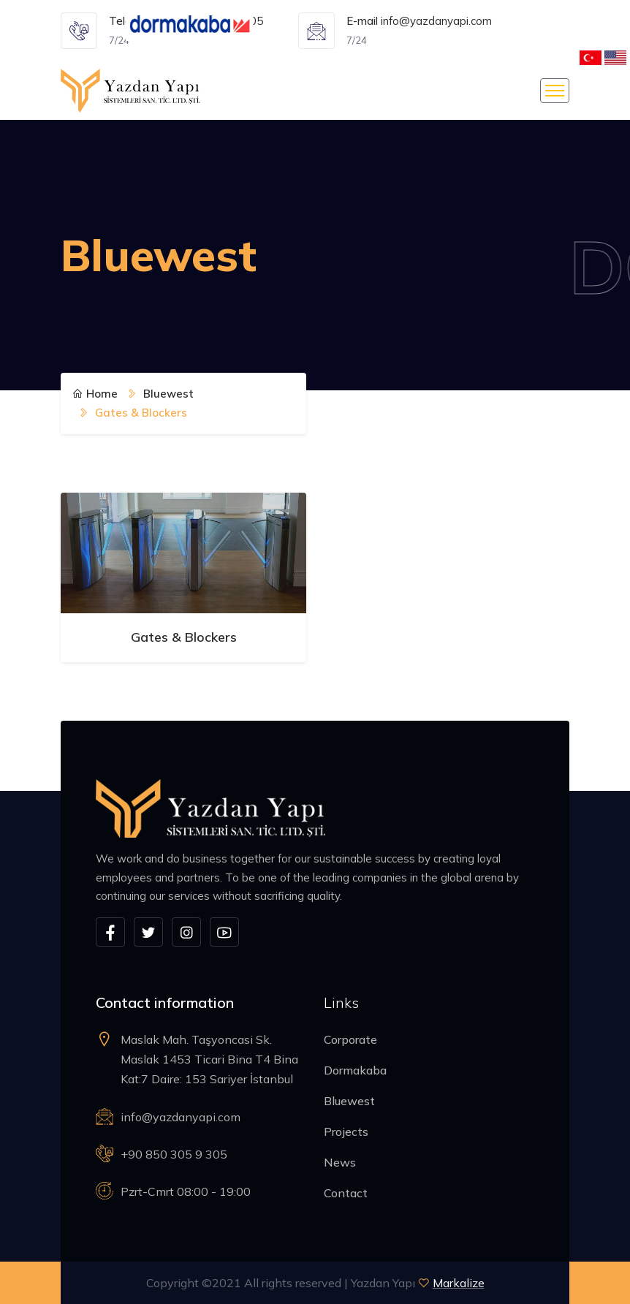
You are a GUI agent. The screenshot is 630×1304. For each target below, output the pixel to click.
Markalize (459, 1282)
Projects (346, 1131)
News (340, 1162)
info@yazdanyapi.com (436, 21)
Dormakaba (355, 1070)
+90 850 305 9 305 (174, 1154)
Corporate (350, 1039)
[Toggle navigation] (554, 90)
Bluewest (349, 1100)
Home (95, 394)
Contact (346, 1193)
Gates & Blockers (184, 637)
